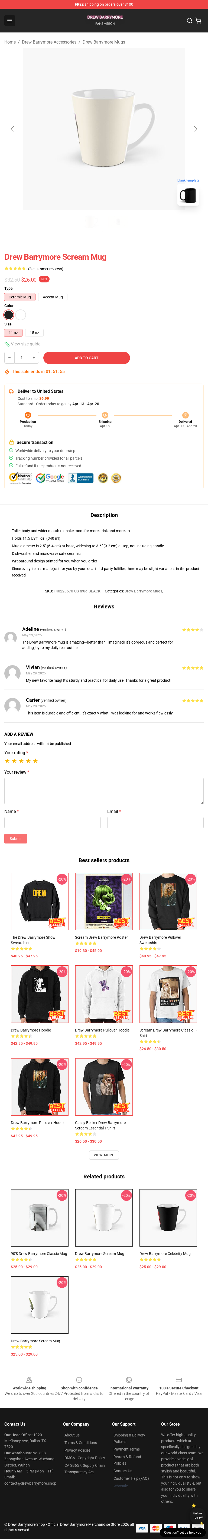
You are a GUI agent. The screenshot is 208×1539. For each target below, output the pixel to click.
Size (8, 324)
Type (8, 288)
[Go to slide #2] (118, 222)
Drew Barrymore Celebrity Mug (165, 1253)
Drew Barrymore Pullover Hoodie (102, 1030)
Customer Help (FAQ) (131, 1478)
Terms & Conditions (80, 1443)
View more (104, 1155)
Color (9, 306)
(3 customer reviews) (45, 269)
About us (72, 1435)
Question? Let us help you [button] (183, 1532)
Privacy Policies (77, 1450)
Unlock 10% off (198, 1515)
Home (10, 42)
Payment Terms (126, 1449)
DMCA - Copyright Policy (84, 1458)
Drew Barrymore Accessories (49, 42)
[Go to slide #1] (90, 222)
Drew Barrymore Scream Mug (99, 1253)
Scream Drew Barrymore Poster (101, 937)
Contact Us (122, 1471)
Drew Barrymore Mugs (104, 42)
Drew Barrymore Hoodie (31, 1030)
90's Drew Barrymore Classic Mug (39, 1253)
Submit (16, 838)
